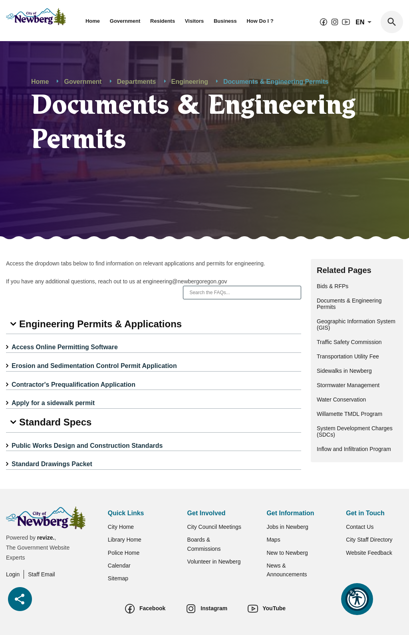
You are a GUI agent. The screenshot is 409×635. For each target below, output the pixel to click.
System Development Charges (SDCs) (355, 431)
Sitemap (118, 578)
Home (92, 21)
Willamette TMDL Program (349, 414)
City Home (121, 527)
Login (13, 574)
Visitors (194, 21)
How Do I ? (259, 21)
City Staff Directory (369, 539)
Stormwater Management (348, 385)
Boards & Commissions (204, 544)
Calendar (119, 565)
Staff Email (41, 574)
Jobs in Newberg (287, 527)
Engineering (189, 81)
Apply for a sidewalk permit (53, 403)
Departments (136, 81)
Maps (273, 539)
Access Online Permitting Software (65, 347)
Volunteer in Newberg (214, 561)
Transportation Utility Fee (348, 356)
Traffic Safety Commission (349, 342)
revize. (46, 537)
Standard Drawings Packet (52, 464)
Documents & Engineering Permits (349, 303)
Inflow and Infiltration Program (354, 449)
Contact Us (359, 527)
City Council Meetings (214, 527)
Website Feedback (369, 553)
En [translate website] (364, 22)
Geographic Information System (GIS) (356, 324)
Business (225, 21)
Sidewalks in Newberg (344, 371)
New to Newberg (287, 553)
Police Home (123, 553)
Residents (162, 21)
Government (125, 21)
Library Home (124, 539)
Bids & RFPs (332, 286)
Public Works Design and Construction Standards (87, 445)
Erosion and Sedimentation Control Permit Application (94, 365)
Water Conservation (341, 399)
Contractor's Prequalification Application (73, 384)
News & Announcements (286, 570)
